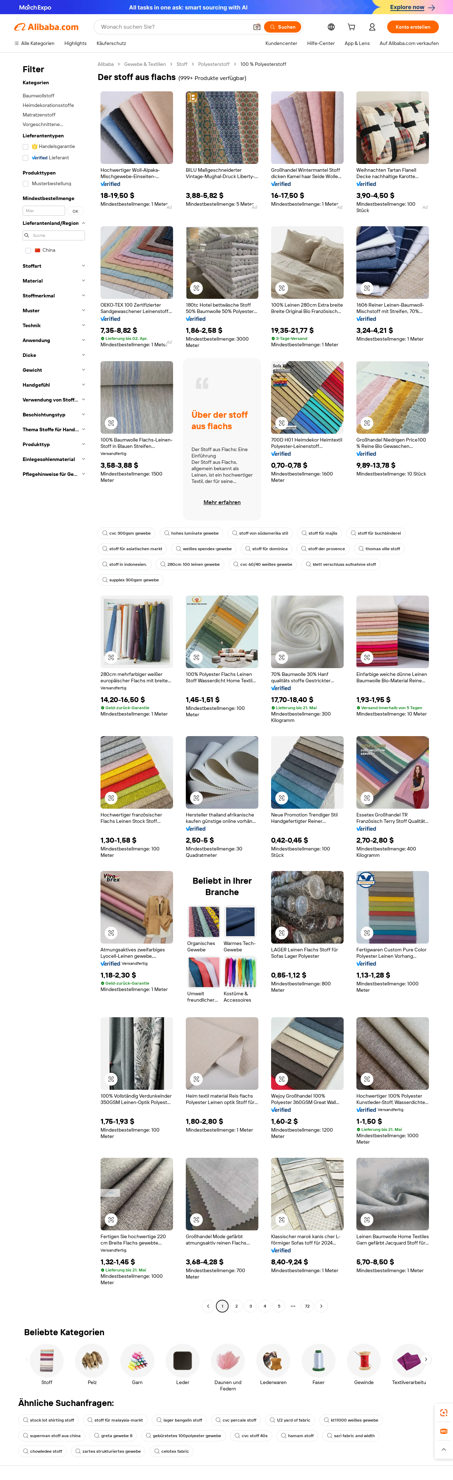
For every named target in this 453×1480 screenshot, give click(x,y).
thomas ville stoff (379, 549)
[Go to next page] (321, 1306)
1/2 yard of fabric (290, 1420)
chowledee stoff (42, 1451)
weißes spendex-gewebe (204, 549)
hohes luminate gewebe (191, 533)
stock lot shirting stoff (48, 1420)
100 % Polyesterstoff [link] (263, 64)
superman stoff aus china (52, 1436)
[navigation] (53, 686)
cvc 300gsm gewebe (126, 533)
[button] (257, 27)
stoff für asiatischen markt (132, 549)
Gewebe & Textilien (145, 64)
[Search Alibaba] (174, 27)
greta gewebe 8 (113, 1436)
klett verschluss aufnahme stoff (341, 564)
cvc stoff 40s (251, 1436)
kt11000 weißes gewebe (351, 1420)
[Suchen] (282, 27)
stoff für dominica (266, 549)
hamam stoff (297, 1436)
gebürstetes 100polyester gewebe (183, 1436)
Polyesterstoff (214, 64)
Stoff (182, 64)
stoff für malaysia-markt (115, 1420)
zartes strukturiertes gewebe (108, 1451)
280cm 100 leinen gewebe (190, 564)
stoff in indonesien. (124, 564)
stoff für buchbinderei (376, 533)
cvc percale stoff (236, 1420)
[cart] (353, 28)
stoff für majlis (319, 533)
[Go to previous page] (208, 1306)
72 (307, 1306)
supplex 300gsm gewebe (130, 580)
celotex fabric (171, 1451)
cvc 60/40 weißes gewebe (262, 564)
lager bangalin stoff (179, 1420)
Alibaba (106, 64)
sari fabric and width (351, 1436)
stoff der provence (323, 549)
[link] (444, 1413)
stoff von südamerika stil (260, 533)
